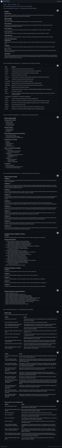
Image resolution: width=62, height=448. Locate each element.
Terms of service (54, 446)
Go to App (59, 1)
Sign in (19, 8)
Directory (5, 4)
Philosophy (14, 4)
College (9, 4)
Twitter (60, 446)
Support (58, 446)
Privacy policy (49, 446)
